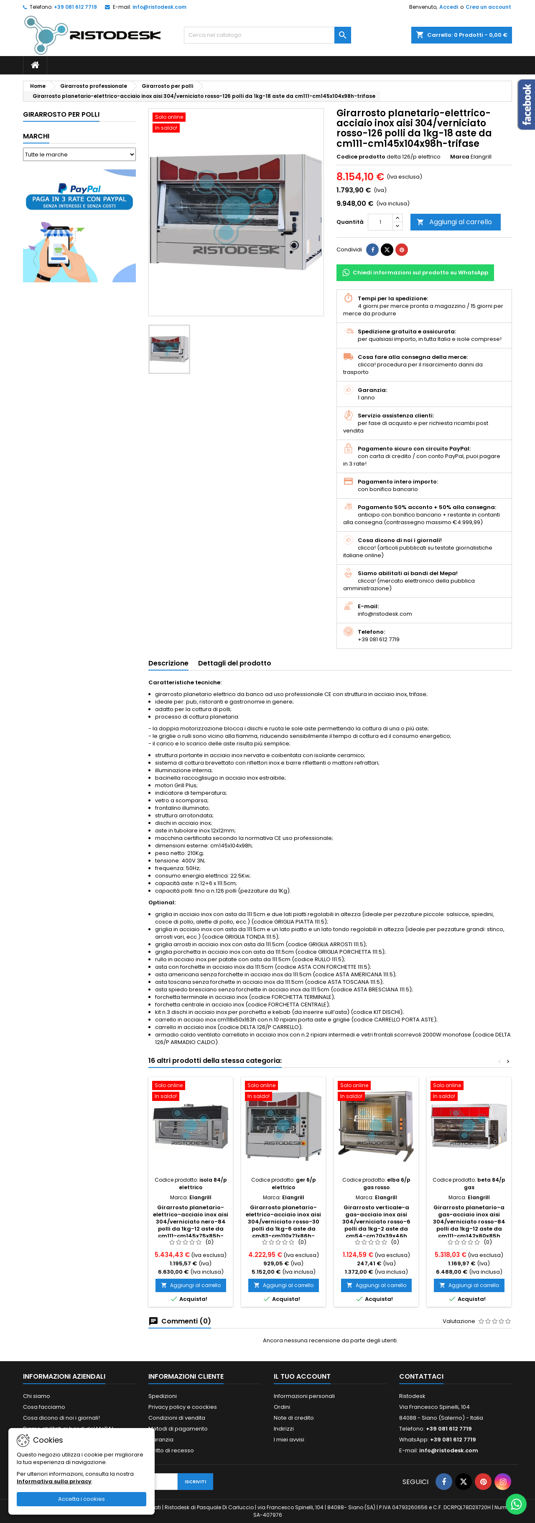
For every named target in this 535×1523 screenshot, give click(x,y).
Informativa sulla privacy (54, 1481)
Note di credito (294, 1418)
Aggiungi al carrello (454, 222)
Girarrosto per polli (61, 114)
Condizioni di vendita (176, 1418)
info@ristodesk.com (159, 6)
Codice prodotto (360, 157)
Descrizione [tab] (168, 663)
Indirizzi (284, 1429)
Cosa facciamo (44, 1407)
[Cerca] (267, 35)
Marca (459, 157)
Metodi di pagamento (178, 1429)
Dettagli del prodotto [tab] (234, 663)
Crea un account (488, 6)
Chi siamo (36, 1396)
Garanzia (160, 1440)
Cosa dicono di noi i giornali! (61, 1418)
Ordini (282, 1407)
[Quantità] (380, 222)
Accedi (448, 6)
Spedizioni (162, 1396)
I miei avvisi (289, 1440)
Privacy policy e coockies (182, 1407)
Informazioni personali (304, 1396)
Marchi (36, 136)
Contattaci (421, 1376)
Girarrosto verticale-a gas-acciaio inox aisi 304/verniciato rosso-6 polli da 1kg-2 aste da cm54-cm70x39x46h (376, 1221)
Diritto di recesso (171, 1450)
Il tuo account (302, 1376)
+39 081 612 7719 (75, 6)
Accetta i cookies (81, 1499)
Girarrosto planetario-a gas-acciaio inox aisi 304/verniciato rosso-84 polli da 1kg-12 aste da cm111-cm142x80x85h (469, 1221)
